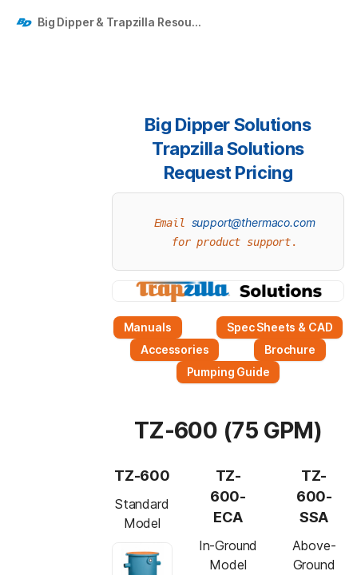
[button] (127, 124)
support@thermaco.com (253, 222)
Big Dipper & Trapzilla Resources (123, 22)
